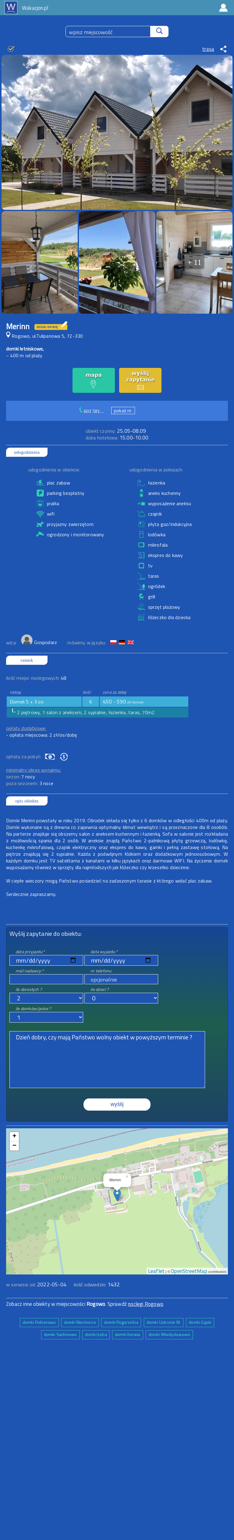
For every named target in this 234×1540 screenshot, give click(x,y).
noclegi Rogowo (145, 1304)
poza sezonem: (29, 783)
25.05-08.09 (116, 431)
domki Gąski (200, 1322)
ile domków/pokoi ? (33, 1008)
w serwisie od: (21, 1284)
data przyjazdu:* (30, 951)
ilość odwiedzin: (97, 1284)
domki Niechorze (80, 1322)
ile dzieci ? (99, 989)
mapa (117, 1132)
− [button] (14, 1146)
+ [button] (14, 1136)
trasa (208, 49)
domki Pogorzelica (121, 1322)
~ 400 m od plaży (24, 355)
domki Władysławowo (169, 1334)
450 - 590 (123, 702)
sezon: (20, 776)
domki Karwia (127, 1334)
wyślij (117, 1104)
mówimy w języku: (87, 642)
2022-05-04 (51, 1284)
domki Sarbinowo (60, 1334)
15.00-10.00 (117, 438)
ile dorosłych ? (29, 989)
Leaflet (156, 1271)
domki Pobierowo (39, 1322)
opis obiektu (26, 800)
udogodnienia (27, 452)
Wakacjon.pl (35, 8)
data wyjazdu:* (104, 951)
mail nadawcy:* (30, 970)
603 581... (94, 411)
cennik (26, 660)
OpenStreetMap (189, 1271)
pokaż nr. (123, 410)
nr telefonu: (101, 970)
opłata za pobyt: (23, 756)
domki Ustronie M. (164, 1322)
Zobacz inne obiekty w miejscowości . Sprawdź (67, 1304)
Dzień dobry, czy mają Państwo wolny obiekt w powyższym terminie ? (107, 1059)
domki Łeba (96, 1334)
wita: (12, 642)
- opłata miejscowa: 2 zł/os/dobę (41, 734)
